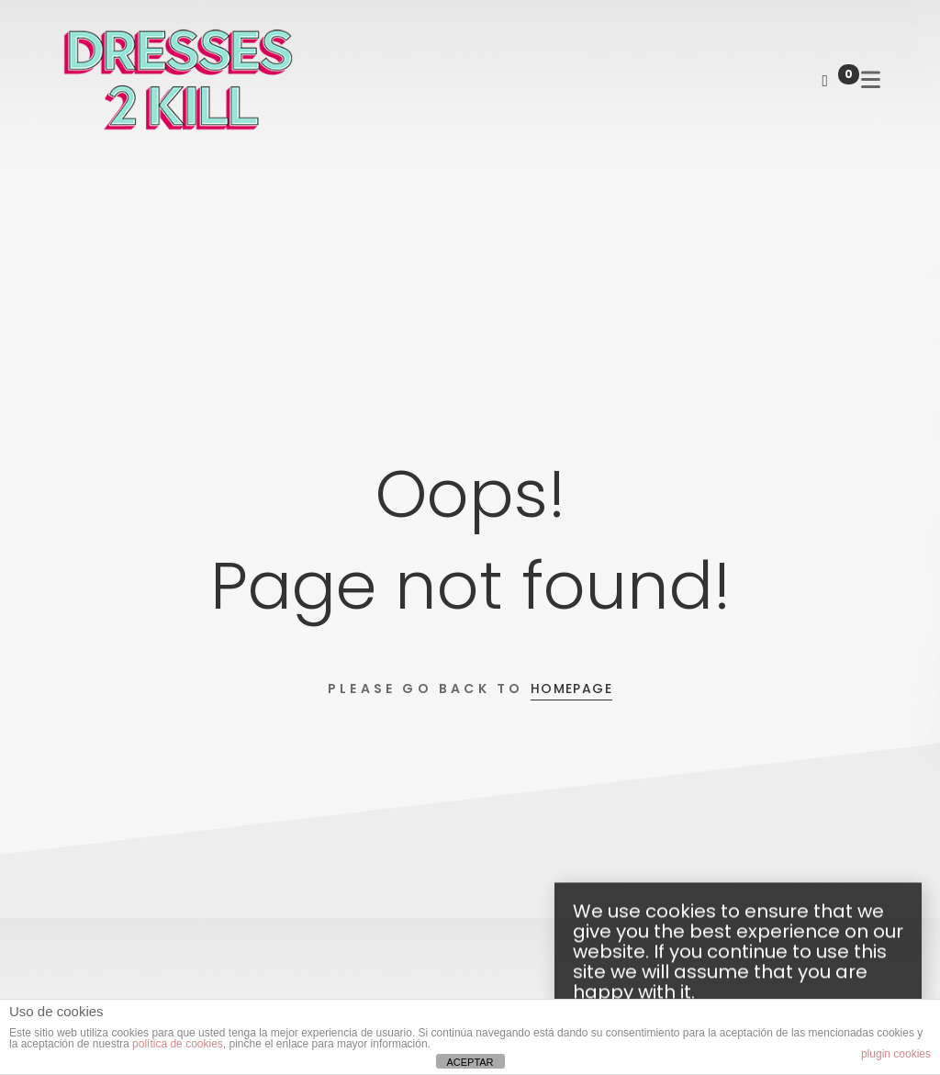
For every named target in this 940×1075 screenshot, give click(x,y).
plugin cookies (896, 1053)
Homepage (571, 688)
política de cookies (177, 1043)
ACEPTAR (469, 1062)
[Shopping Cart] (825, 80)
